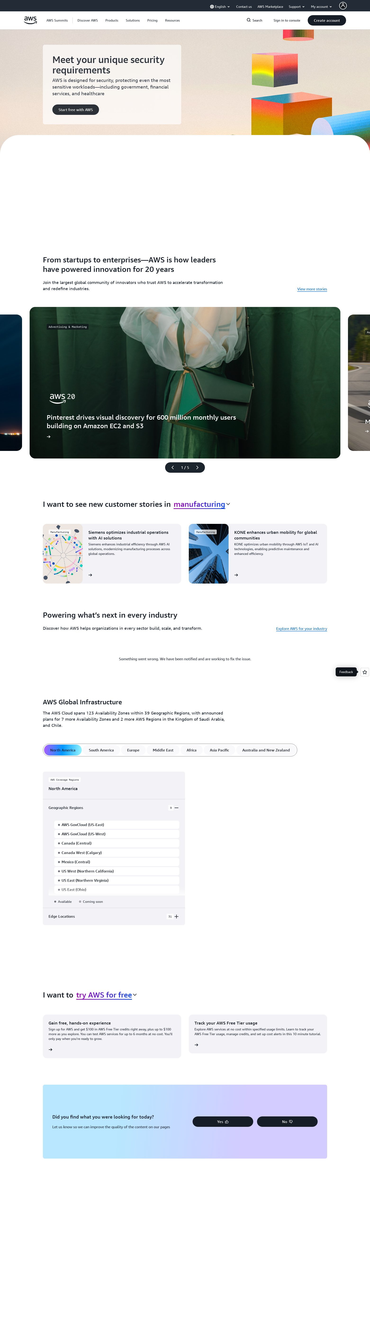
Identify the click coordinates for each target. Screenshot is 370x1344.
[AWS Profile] (343, 5)
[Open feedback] (365, 672)
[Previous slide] (170, 467)
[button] (88, 20)
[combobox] (202, 504)
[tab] (63, 750)
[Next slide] (199, 467)
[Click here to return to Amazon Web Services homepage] (30, 23)
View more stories (312, 289)
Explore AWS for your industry (301, 628)
